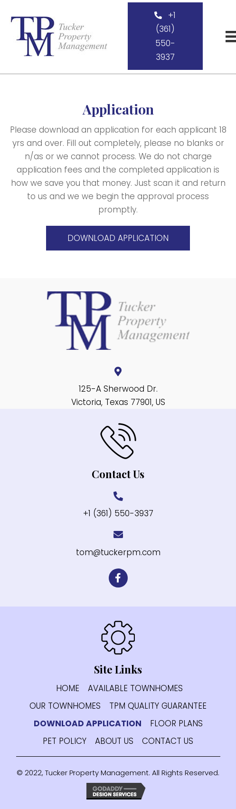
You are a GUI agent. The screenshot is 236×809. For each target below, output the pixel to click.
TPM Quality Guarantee (158, 706)
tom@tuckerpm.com (118, 552)
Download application (88, 724)
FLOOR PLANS (176, 724)
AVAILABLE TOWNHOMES (135, 688)
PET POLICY (64, 741)
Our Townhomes (65, 706)
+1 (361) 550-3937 (118, 513)
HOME (67, 688)
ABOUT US (114, 741)
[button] (165, 36)
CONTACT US (167, 741)
